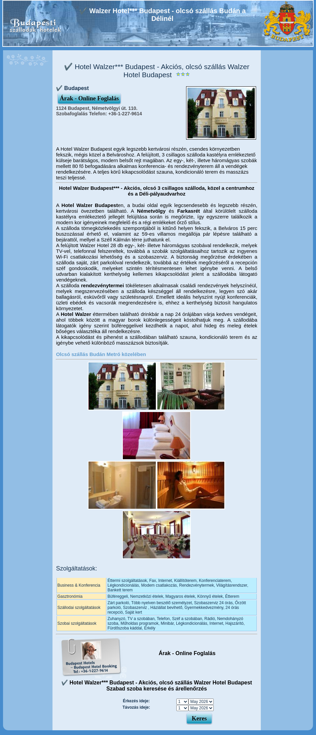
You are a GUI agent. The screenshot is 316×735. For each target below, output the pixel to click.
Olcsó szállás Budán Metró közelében (101, 354)
